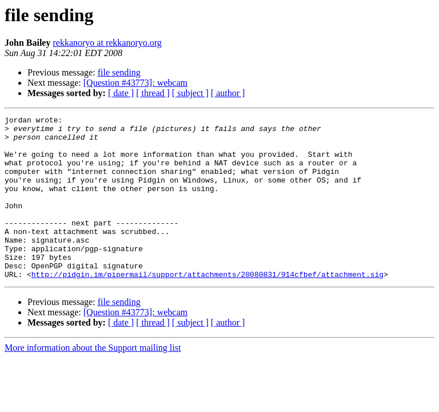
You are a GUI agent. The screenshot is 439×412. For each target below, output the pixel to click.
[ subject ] (190, 93)
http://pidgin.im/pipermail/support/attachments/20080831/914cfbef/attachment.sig (207, 307)
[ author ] (228, 93)
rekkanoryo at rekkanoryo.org (107, 42)
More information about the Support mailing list (93, 380)
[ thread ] (153, 93)
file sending (119, 72)
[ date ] (121, 93)
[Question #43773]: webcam (135, 83)
